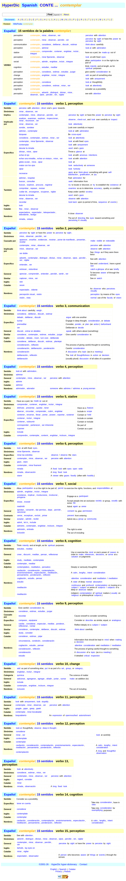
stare (25, 462)
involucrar (53, 495)
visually (83, 220)
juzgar (73, 72)
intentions (93, 155)
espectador (36, 212)
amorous (83, 155)
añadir (49, 679)
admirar (45, 48)
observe (72, 119)
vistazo (30, 219)
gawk (38, 708)
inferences (89, 554)
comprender (47, 51)
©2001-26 (44, 864)
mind (91, 552)
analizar (22, 118)
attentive (75, 578)
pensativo (46, 567)
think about (90, 44)
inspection (95, 656)
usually (114, 501)
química (20, 675)
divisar (63, 92)
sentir (61, 274)
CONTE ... (49, 5)
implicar (31, 495)
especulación (40, 573)
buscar (22, 181)
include (20, 432)
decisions (100, 554)
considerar (46, 44)
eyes (104, 57)
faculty (110, 298)
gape (25, 708)
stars (74, 455)
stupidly (45, 702)
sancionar (21, 512)
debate (107, 321)
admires (67, 388)
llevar (38, 415)
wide (81, 469)
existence (114, 185)
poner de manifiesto (66, 240)
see (21, 282)
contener (58, 51)
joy (95, 174)
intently (93, 66)
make (92, 241)
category (79, 668)
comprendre (22, 435)
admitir (45, 62)
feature (90, 408)
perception (95, 294)
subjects (101, 587)
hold (89, 415)
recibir (36, 519)
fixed (55, 469)
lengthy (82, 573)
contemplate (38, 560)
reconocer (29, 121)
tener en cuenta (24, 804)
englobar (67, 51)
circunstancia (24, 641)
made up (106, 52)
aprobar (20, 510)
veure (21, 285)
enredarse (21, 495)
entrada (30, 529)
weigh (39, 310)
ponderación (49, 348)
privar (44, 516)
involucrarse (42, 495)
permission (87, 511)
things (97, 252)
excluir (37, 516)
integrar (33, 54)
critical (87, 656)
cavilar (21, 624)
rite (74, 503)
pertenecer (35, 425)
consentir (30, 510)
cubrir (50, 411)
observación (30, 472)
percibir (61, 40)
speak (68, 331)
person (64, 855)
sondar (22, 127)
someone (91, 165)
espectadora (24, 212)
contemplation (101, 585)
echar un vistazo (44, 158)
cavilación (21, 570)
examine (72, 188)
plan (87, 324)
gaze (55, 108)
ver (59, 35)
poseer (52, 415)
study (19, 560)
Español (10, 30)
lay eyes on (30, 848)
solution (74, 557)
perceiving (73, 220)
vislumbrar (33, 269)
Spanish (29, 5)
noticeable (110, 241)
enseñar (32, 240)
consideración (23, 345)
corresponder (23, 425)
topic (84, 352)
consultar (31, 181)
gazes (66, 476)
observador (34, 856)
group (80, 519)
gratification (85, 174)
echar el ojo (24, 155)
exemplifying (97, 810)
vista (28, 298)
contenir (44, 435)
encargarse (34, 192)
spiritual (89, 68)
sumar (63, 679)
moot (36, 338)
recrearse (23, 173)
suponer (20, 429)
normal (93, 298)
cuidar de (23, 192)
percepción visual (27, 294)
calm (75, 573)
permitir (57, 510)
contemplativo (23, 567)
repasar (33, 188)
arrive (110, 554)
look (87, 57)
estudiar (45, 67)
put (46, 668)
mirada (22, 219)
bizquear (23, 134)
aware (103, 273)
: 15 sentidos (36, 103)
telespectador (49, 212)
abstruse (82, 590)
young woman (89, 388)
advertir (45, 92)
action (96, 324)
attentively (97, 86)
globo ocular (24, 162)
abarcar (20, 411)
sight (99, 39)
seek (71, 181)
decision (105, 355)
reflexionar (53, 554)
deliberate (54, 338)
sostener (70, 415)
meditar (54, 67)
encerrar (30, 415)
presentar (81, 240)
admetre (20, 526)
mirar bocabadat (34, 712)
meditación (52, 573)
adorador (31, 388)
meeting (98, 352)
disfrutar (20, 408)
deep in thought (49, 728)
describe (89, 620)
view (94, 805)
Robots (67, 872)
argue (68, 317)
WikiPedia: (23, 24)
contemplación (48, 570)
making (118, 640)
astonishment (85, 715)
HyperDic (11, 5)
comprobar (23, 188)
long (54, 472)
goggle (19, 708)
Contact (83, 864)
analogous (116, 620)
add (87, 75)
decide (81, 328)
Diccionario (9, 20)
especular (41, 624)
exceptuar (28, 516)
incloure (63, 435)
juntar (56, 679)
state (75, 582)
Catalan (72, 869)
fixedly (73, 476)
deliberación (36, 348)
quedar (39, 408)
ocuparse (45, 192)
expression (57, 715)
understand (103, 264)
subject (74, 587)
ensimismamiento (24, 573)
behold (20, 848)
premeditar (21, 324)
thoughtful (111, 751)
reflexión (35, 345)
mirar (44, 35)
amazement (100, 79)
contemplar (24, 115)
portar (45, 415)
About (66, 15)
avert (71, 148)
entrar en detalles (32, 331)
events (113, 202)
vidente (34, 290)
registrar (48, 185)
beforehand (106, 324)
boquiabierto (21, 715)
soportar (61, 415)
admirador (20, 388)
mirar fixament (35, 465)
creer (19, 554)
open (75, 469)
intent (89, 573)
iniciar (19, 502)
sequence (102, 202)
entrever (23, 269)
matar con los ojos (27, 165)
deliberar (57, 44)
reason (113, 552)
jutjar (40, 636)
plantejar (58, 341)
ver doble (23, 253)
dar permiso (41, 510)
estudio (31, 578)
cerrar (19, 516)
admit (19, 522)
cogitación (21, 578)
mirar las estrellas (24, 455)
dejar (50, 510)
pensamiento (22, 575)
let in (26, 522)
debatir (20, 317)
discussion (72, 352)
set (62, 668)
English (53, 869)
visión (39, 294)
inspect (114, 119)
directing (81, 218)
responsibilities (103, 488)
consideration (102, 72)
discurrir (27, 554)
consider (20, 338)
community (91, 519)
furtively (76, 169)
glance (79, 152)
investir (27, 502)
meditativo (35, 567)
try (70, 185)
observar (52, 35)
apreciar (23, 274)
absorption (97, 582)
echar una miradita (27, 158)
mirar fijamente (48, 57)
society (99, 501)
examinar (32, 118)
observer (79, 213)
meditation (101, 578)
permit (60, 488)
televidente (24, 215)
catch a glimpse (97, 269)
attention (102, 35)
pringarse (21, 497)
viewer (55, 476)
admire (19, 381)
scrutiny (89, 192)
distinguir (54, 92)
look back (73, 202)
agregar (41, 679)
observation (101, 753)
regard (20, 779)
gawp (32, 708)
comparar (23, 620)
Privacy (58, 872)
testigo (33, 215)
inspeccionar (52, 118)
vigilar (61, 95)
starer (19, 476)
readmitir (21, 506)
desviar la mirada (26, 148)
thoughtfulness (83, 355)
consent (70, 511)
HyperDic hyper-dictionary (64, 864)
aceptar (20, 519)
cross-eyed (76, 134)
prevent (70, 516)
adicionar (21, 679)
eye (92, 266)
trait (71, 355)
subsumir (31, 422)
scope (89, 411)
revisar (42, 188)
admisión (21, 529)
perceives (111, 289)
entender (23, 265)
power (115, 39)
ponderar (60, 624)
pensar (44, 554)
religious (75, 595)
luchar (20, 321)
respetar (31, 178)
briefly (116, 269)
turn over (44, 338)
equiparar (33, 620)
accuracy (98, 188)
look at (88, 48)
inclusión (21, 533)
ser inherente (47, 425)
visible (99, 241)
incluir (76, 51)
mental (89, 582)
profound (90, 585)
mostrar (52, 240)
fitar (20, 209)
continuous (76, 585)
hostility (90, 476)
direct (43, 108)
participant (83, 496)
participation (96, 60)
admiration (101, 48)
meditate (27, 560)
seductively (78, 165)
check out (81, 119)
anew (83, 506)
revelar (22, 242)
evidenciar (42, 240)
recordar (22, 202)
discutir (66, 44)
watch (99, 278)
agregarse (31, 679)
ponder (78, 324)
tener (46, 408)
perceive (89, 35)
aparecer (23, 240)
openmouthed (72, 715)
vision (118, 298)
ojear (42, 95)
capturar (23, 278)
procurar (39, 185)
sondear (30, 127)
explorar (41, 118)
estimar (74, 44)
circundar (30, 411)
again (75, 506)
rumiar (32, 626)
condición (36, 641)
